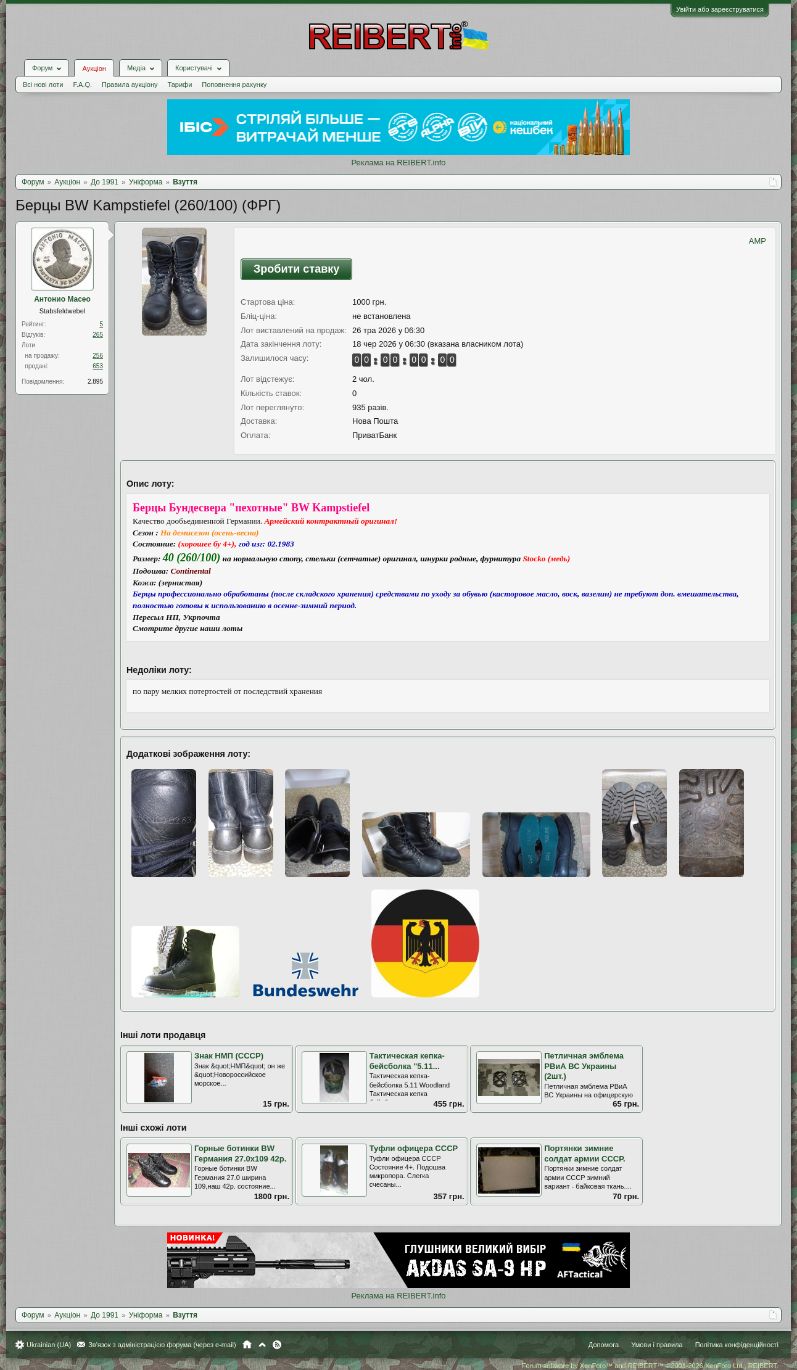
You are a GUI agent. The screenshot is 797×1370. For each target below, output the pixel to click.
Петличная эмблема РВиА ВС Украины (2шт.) (584, 1066)
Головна (247, 1344)
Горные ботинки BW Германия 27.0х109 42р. (240, 1153)
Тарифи (180, 84)
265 (98, 334)
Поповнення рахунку (234, 84)
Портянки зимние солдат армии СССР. (584, 1153)
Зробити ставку (296, 269)
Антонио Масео (62, 299)
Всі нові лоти (43, 84)
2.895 (95, 381)
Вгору (262, 1344)
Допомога (603, 1344)
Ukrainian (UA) (49, 1344)
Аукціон (93, 68)
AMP (757, 241)
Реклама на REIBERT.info (398, 162)
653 (98, 366)
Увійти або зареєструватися (720, 9)
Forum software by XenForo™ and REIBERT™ (650, 1365)
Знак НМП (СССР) (228, 1055)
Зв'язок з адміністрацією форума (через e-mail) (162, 1344)
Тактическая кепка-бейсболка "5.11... (407, 1061)
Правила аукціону (129, 84)
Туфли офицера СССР (414, 1148)
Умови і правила (656, 1344)
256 (98, 355)
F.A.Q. (82, 84)
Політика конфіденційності (736, 1344)
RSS (277, 1344)
